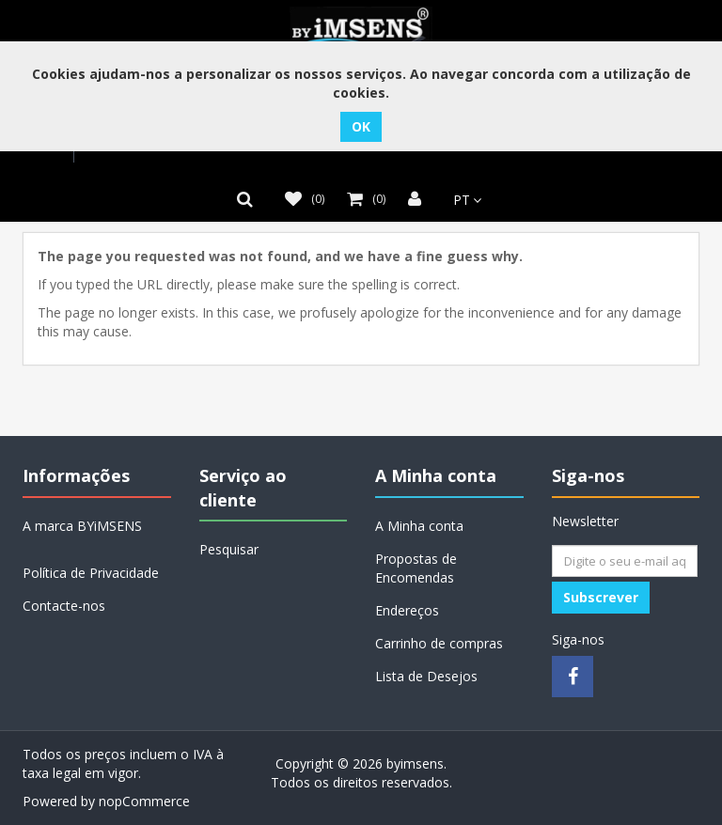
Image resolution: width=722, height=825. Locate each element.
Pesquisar (229, 549)
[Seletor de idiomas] (462, 200)
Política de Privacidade (91, 573)
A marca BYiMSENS (82, 526)
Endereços (407, 610)
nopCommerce (144, 801)
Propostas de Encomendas (416, 568)
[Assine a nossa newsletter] (625, 561)
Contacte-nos (64, 606)
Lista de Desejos (426, 676)
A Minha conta (419, 526)
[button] (250, 199)
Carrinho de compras (439, 643)
